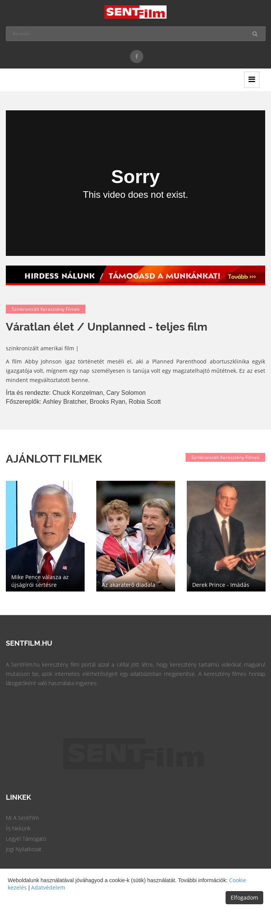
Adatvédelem (48, 887)
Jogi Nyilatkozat (24, 849)
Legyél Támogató (26, 838)
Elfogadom (244, 897)
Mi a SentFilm (22, 817)
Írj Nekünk (18, 828)
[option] (45, 536)
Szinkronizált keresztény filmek (46, 309)
